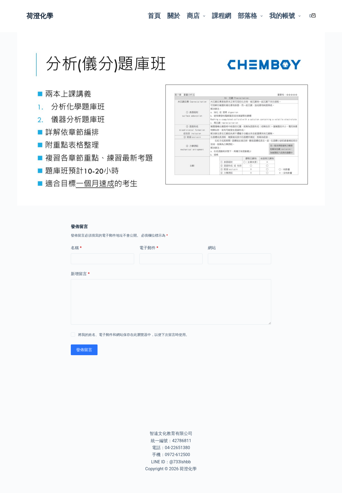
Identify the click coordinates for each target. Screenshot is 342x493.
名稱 (76, 248)
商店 (197, 16)
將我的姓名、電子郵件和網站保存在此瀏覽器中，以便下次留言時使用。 (133, 335)
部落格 (251, 16)
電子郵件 (148, 248)
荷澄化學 (39, 16)
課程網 (221, 16)
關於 (173, 16)
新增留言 (80, 274)
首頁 (154, 16)
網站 (212, 247)
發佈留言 (84, 349)
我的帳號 (286, 16)
